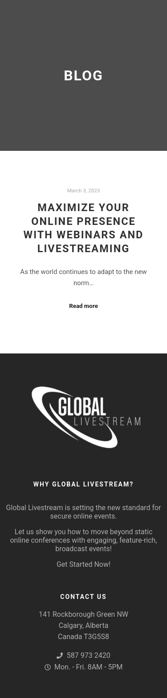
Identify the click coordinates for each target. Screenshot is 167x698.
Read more (83, 306)
